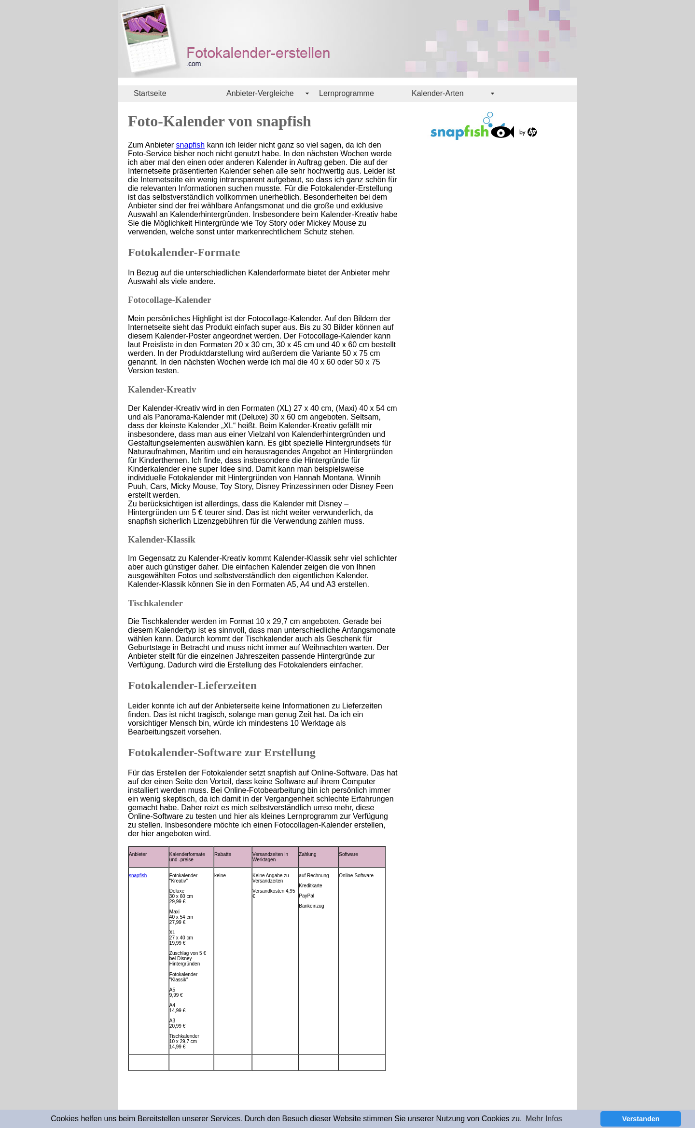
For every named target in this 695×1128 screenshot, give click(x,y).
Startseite (150, 93)
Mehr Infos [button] (544, 1118)
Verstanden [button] (641, 1119)
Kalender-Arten (438, 93)
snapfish (190, 145)
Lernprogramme (346, 93)
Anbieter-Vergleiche (260, 93)
